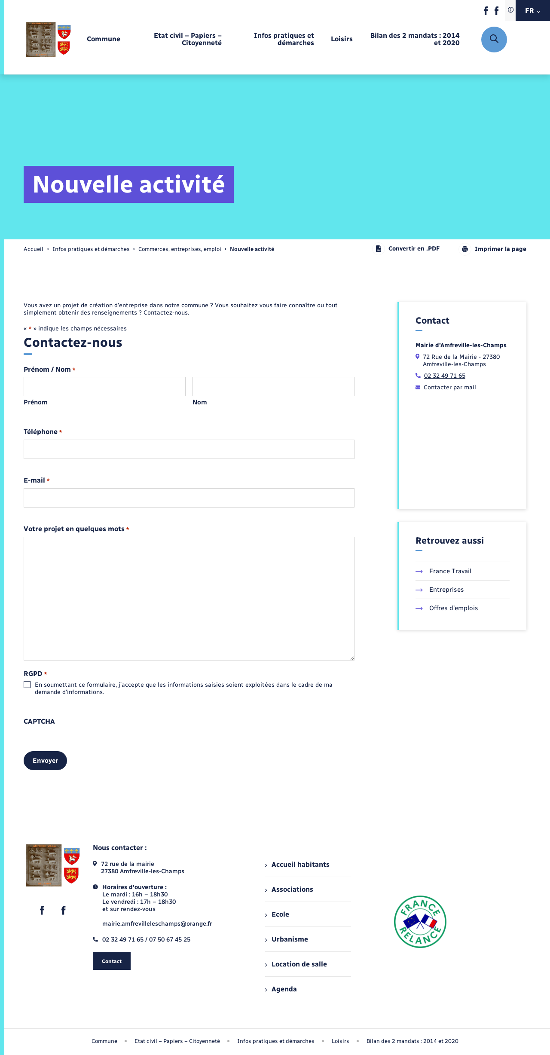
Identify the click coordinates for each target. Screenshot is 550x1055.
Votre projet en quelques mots (76, 529)
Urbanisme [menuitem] (286, 939)
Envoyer (45, 760)
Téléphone (43, 432)
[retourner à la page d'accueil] (48, 39)
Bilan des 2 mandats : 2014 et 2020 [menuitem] (412, 1041)
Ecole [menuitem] (277, 914)
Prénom (36, 402)
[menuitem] (103, 39)
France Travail (443, 571)
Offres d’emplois (447, 608)
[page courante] (252, 249)
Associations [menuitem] (289, 889)
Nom (199, 402)
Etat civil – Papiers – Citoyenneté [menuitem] (177, 1041)
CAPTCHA (39, 721)
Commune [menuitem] (104, 1041)
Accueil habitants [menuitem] (297, 864)
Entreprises (440, 589)
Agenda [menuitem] (281, 989)
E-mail (37, 481)
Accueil (33, 249)
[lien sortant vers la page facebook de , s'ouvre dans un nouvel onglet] (486, 13)
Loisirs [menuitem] (340, 1041)
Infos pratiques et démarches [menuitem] (276, 1041)
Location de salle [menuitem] (296, 964)
